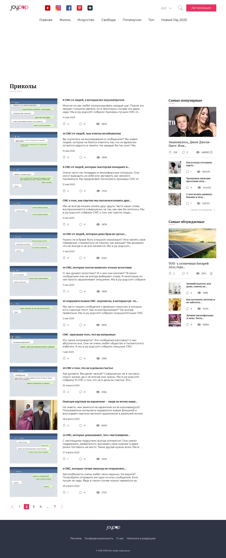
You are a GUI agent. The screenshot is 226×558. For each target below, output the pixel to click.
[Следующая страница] (61, 506)
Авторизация (201, 8)
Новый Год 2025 (174, 20)
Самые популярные (185, 100)
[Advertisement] (113, 56)
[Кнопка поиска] (180, 7)
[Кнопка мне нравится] (64, 124)
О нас (120, 538)
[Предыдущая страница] (12, 506)
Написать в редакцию (141, 538)
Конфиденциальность (99, 538)
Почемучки (132, 20)
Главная (45, 20)
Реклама (76, 538)
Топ (151, 20)
